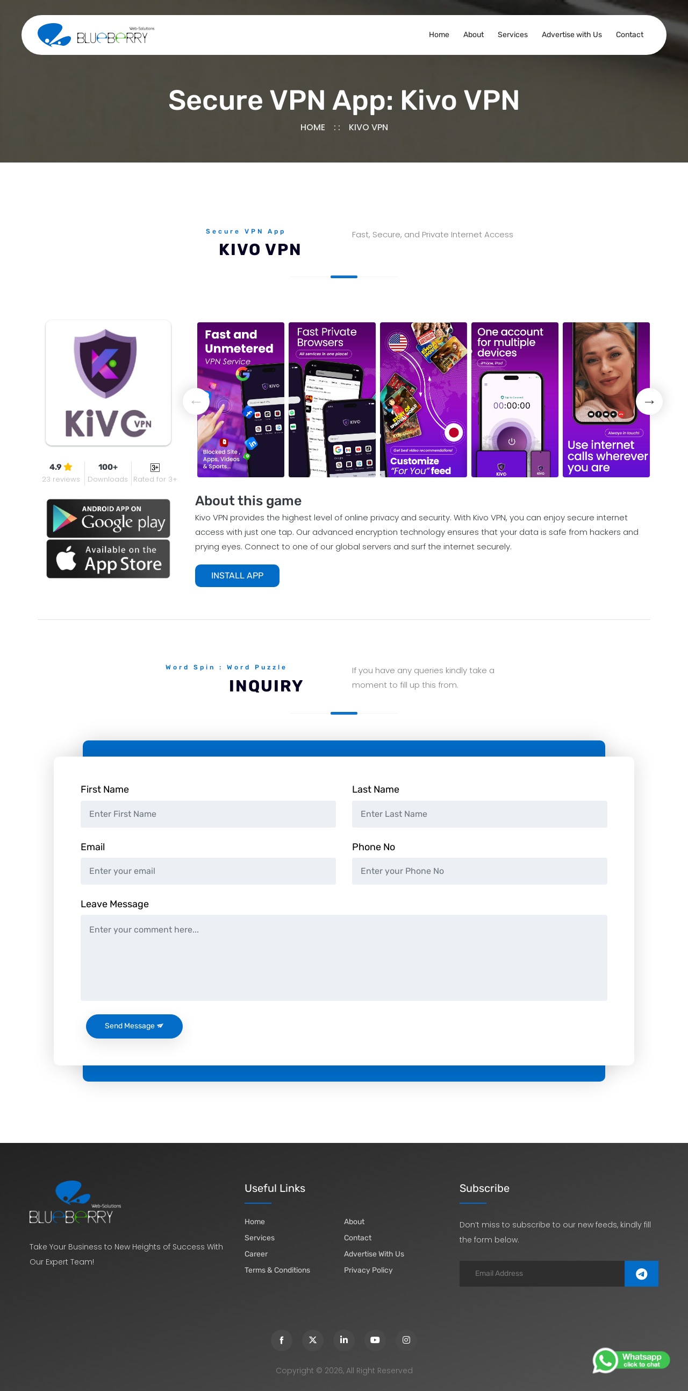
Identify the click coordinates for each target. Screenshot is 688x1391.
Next (649, 401)
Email (93, 847)
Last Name (375, 789)
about (354, 1221)
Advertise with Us (572, 34)
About (473, 34)
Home (439, 34)
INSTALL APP (237, 575)
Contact (629, 34)
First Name (105, 789)
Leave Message (115, 904)
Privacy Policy (368, 1270)
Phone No (373, 847)
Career (256, 1254)
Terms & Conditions (277, 1270)
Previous (196, 401)
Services (513, 34)
